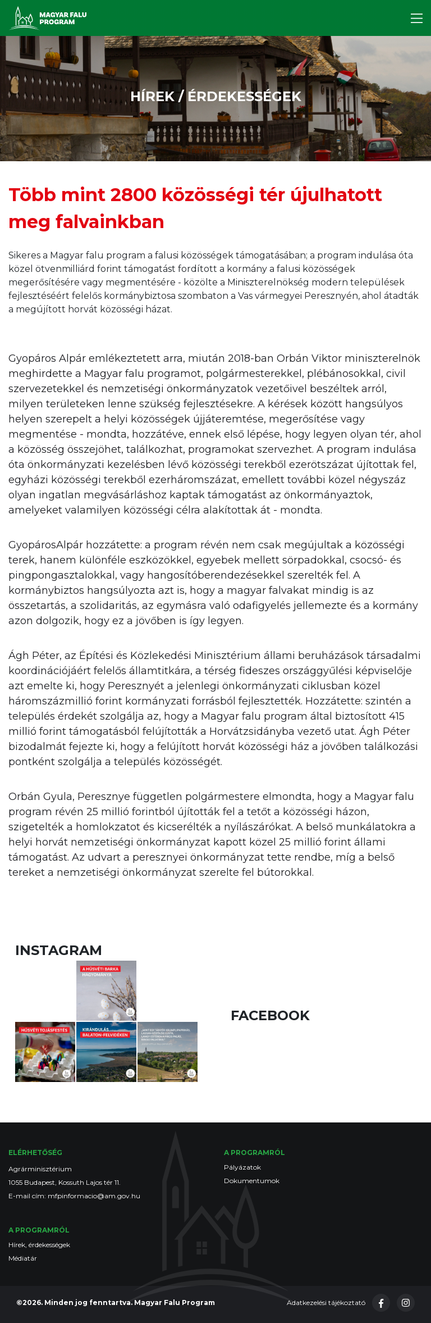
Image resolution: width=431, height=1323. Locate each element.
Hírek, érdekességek (39, 1244)
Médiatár (22, 1258)
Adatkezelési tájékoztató (326, 1302)
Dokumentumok (251, 1180)
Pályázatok (242, 1167)
